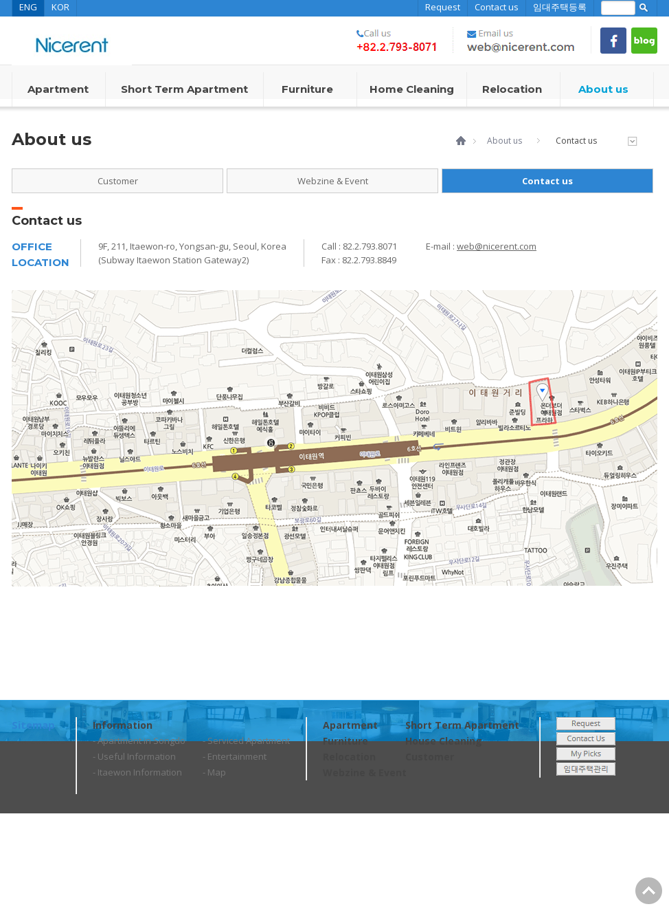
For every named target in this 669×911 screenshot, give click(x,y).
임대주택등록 (560, 7)
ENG (28, 7)
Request (442, 7)
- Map (214, 772)
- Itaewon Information (137, 772)
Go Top (648, 890)
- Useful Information (134, 756)
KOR (60, 7)
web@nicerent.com (496, 246)
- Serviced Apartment (246, 740)
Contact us (497, 7)
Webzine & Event (332, 181)
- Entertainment (235, 756)
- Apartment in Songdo (139, 740)
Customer (118, 181)
